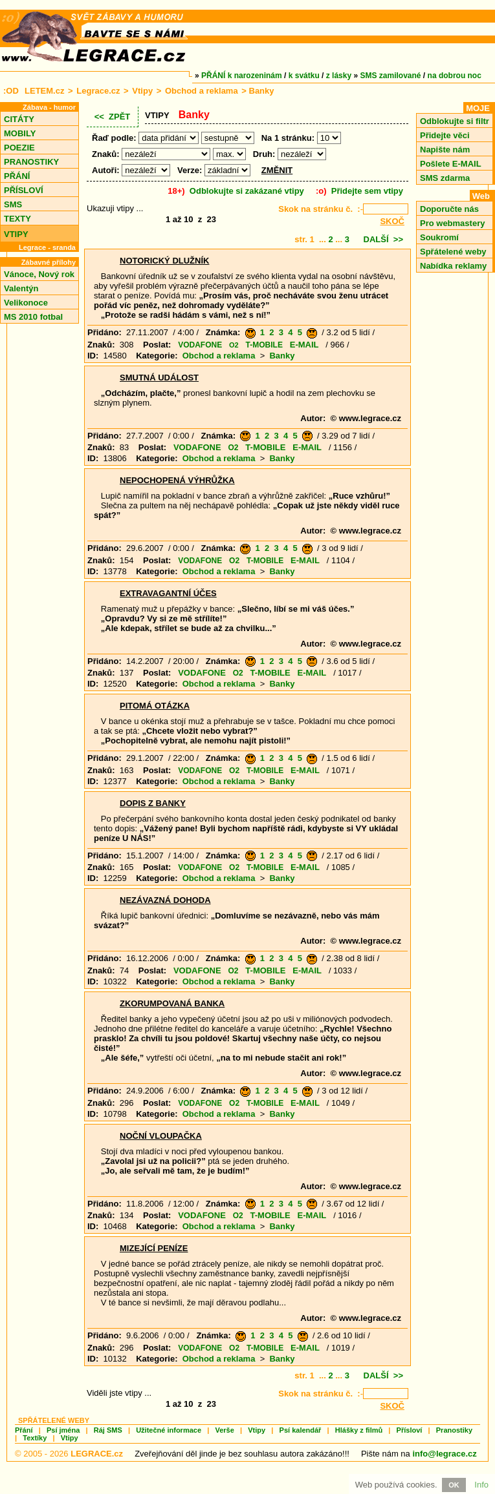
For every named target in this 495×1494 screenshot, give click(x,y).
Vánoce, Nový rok (39, 274)
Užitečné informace (168, 1430)
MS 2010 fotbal (33, 317)
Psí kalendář (301, 1430)
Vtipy (142, 91)
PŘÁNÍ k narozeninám (241, 75)
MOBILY (20, 133)
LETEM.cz (44, 91)
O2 (234, 345)
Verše (224, 1430)
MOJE (478, 108)
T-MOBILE (264, 344)
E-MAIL (304, 344)
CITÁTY (19, 119)
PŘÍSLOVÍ (23, 190)
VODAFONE (200, 344)
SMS (13, 204)
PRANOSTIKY (31, 162)
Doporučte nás (449, 209)
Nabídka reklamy (453, 266)
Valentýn (21, 288)
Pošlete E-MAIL (450, 164)
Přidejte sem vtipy (367, 191)
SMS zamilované (390, 75)
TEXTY (17, 218)
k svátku (304, 75)
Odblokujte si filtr (454, 121)
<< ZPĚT (112, 116)
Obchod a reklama (201, 91)
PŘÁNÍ (17, 176)
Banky (281, 355)
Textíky (35, 1438)
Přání (24, 1430)
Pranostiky (454, 1430)
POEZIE (19, 147)
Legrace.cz (98, 91)
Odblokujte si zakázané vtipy (247, 191)
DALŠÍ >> (383, 239)
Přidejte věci (445, 135)
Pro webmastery (452, 223)
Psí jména (63, 1430)
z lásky (338, 75)
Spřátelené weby (453, 251)
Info (481, 1484)
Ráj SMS (108, 1430)
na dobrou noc (454, 75)
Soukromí (439, 237)
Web (481, 196)
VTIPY (16, 234)
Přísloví (410, 1430)
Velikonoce (26, 302)
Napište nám (445, 149)
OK (453, 1485)
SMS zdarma (445, 178)
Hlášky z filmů (358, 1430)
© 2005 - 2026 (69, 1453)
